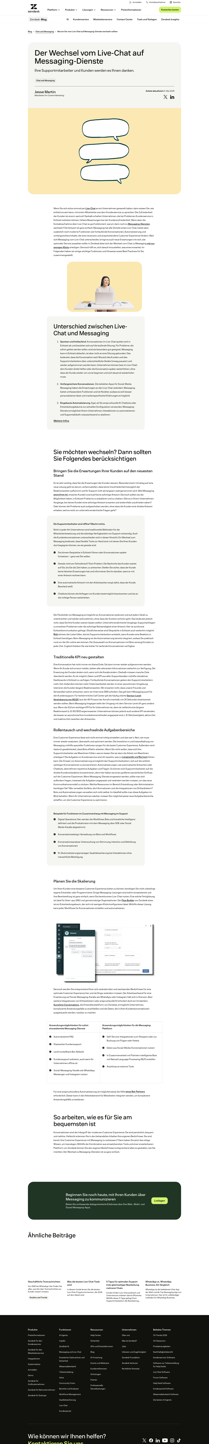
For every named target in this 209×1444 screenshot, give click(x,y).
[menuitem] (175, 2)
